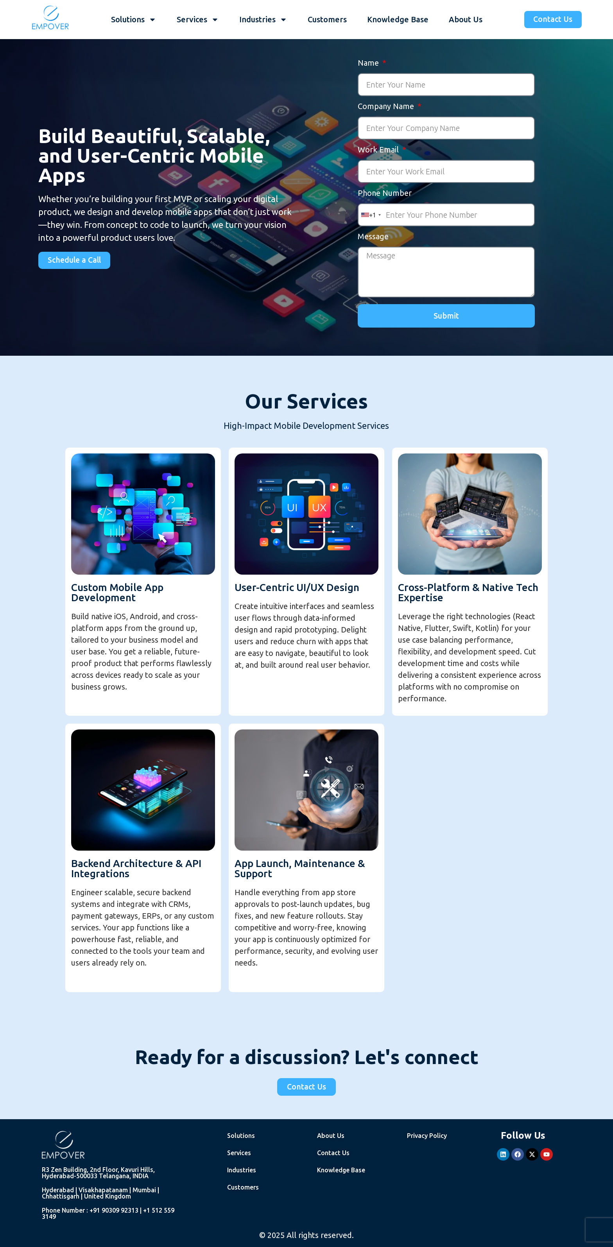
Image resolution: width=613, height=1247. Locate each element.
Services (197, 19)
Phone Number (385, 193)
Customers (326, 19)
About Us (465, 19)
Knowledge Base (397, 19)
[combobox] (370, 215)
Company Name (387, 106)
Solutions (133, 19)
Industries (263, 19)
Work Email (379, 150)
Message (373, 237)
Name (369, 63)
